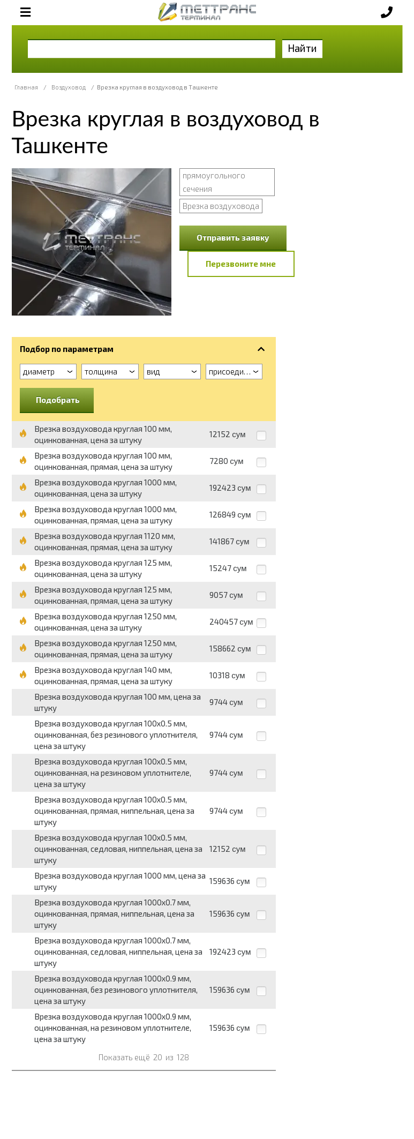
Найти (302, 48)
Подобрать (58, 399)
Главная (26, 87)
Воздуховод (68, 87)
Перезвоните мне (241, 263)
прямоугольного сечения (214, 181)
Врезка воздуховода (221, 206)
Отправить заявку (233, 237)
